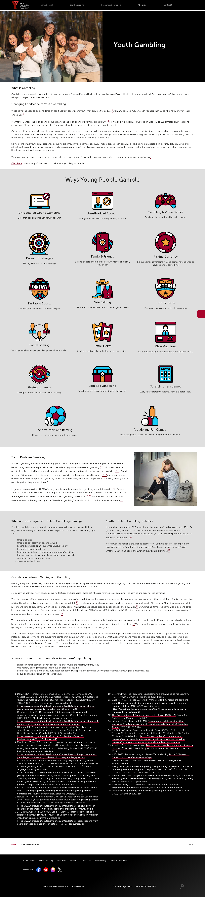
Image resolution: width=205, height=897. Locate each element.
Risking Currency (165, 256)
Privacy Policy (100, 861)
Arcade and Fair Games (150, 429)
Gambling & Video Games (165, 212)
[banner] (20, 5)
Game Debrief (47, 5)
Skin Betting (102, 302)
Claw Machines (165, 346)
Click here (16, 163)
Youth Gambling (78, 5)
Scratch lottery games (165, 386)
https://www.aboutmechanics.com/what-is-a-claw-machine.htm (147, 787)
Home (13, 844)
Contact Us (168, 5)
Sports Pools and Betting (55, 430)
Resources (61, 861)
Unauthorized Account (103, 213)
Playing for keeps (39, 387)
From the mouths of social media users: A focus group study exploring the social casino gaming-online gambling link (57, 790)
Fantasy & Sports (39, 303)
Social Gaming (39, 345)
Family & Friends (102, 256)
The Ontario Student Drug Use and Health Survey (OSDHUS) (144, 715)
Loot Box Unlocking (102, 385)
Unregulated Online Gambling (39, 212)
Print (189, 844)
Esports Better (166, 303)
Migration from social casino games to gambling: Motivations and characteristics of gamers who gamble (58, 781)
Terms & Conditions (118, 861)
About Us (143, 5)
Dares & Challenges (39, 258)
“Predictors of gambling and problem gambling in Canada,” (143, 790)
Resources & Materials (111, 5)
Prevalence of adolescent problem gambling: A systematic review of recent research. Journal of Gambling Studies (150, 724)
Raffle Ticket (102, 346)
